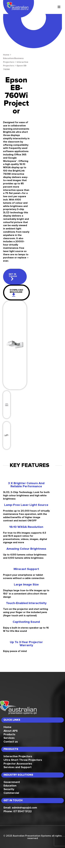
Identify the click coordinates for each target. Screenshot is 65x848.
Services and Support (17, 767)
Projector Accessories (18, 763)
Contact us (11, 741)
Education (10, 785)
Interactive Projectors (18, 756)
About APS (11, 731)
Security (9, 789)
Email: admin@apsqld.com (20, 807)
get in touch (13, 277)
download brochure (16, 293)
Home (6, 55)
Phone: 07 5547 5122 (18, 811)
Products (9, 734)
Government (12, 782)
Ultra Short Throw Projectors (23, 760)
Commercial (11, 793)
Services (9, 738)
